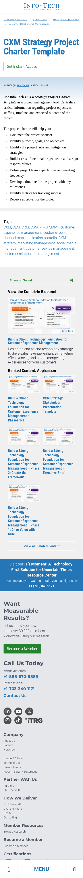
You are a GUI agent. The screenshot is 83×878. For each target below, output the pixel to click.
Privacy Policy (12, 767)
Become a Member (22, 648)
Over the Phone (13, 808)
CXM (7, 227)
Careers (8, 745)
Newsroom (10, 749)
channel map (14, 238)
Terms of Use (12, 762)
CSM (34, 227)
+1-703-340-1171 (19, 688)
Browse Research (15, 831)
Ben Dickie (23, 85)
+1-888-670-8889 (21, 676)
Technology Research (15, 19)
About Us (9, 740)
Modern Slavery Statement (20, 771)
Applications (40, 19)
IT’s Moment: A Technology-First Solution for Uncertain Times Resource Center (42, 569)
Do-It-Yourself (12, 804)
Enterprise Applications (66, 19)
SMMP (54, 227)
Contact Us (15, 695)
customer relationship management (31, 254)
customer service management (50, 248)
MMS (43, 227)
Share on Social (41, 280)
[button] (41, 869)
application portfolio (41, 238)
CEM (16, 227)
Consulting (10, 817)
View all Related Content (42, 546)
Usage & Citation (14, 758)
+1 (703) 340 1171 (41, 586)
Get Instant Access (22, 66)
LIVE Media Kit (12, 790)
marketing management (36, 243)
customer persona (57, 232)
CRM (25, 227)
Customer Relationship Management (29, 23)
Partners (9, 785)
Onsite (8, 813)
